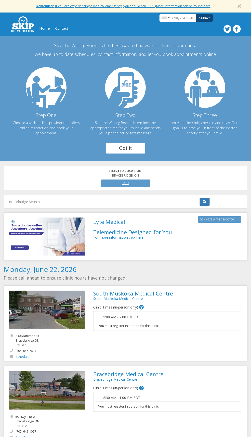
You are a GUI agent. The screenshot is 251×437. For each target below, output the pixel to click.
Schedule (22, 356)
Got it (125, 148)
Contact (61, 28)
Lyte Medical (109, 221)
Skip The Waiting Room (22, 24)
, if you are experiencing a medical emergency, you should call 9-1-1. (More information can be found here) (123, 6)
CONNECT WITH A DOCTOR (217, 219)
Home (44, 28)
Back (125, 183)
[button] (141, 307)
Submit (204, 18)
